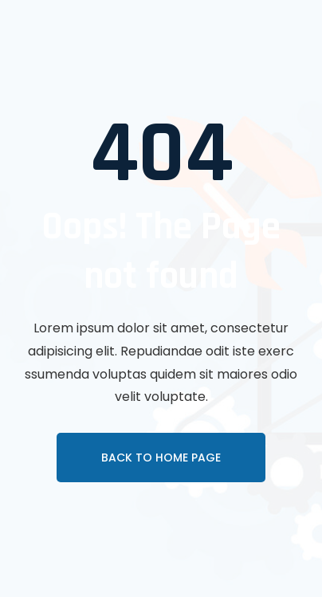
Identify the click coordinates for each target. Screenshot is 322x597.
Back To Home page (161, 457)
